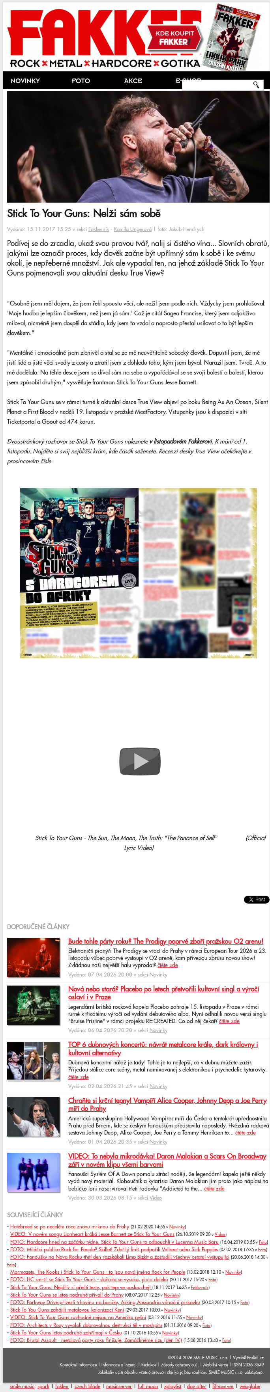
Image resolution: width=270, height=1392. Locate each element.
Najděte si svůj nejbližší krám (69, 451)
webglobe (250, 1386)
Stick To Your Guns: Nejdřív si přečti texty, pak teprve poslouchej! (81, 1287)
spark (43, 1386)
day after (196, 1386)
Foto (263, 1242)
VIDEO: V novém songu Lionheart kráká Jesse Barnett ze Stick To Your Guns (92, 1234)
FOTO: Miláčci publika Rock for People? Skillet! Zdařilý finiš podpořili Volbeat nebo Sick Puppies (114, 1249)
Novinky (158, 975)
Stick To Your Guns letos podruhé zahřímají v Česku (66, 1333)
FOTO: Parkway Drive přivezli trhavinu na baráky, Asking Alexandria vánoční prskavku (105, 1302)
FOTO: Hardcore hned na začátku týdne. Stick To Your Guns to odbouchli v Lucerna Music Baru (114, 1242)
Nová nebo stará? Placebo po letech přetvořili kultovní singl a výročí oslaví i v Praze (163, 993)
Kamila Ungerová (133, 229)
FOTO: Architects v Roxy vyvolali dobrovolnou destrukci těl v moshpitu (86, 1325)
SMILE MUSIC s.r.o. (210, 1357)
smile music (22, 1386)
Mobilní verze (215, 1365)
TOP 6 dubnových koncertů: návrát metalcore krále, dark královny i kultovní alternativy (163, 1049)
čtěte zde (168, 965)
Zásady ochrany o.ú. (180, 1365)
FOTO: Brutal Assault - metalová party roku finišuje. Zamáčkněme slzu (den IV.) (96, 1340)
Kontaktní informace (78, 1365)
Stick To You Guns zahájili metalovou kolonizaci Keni (67, 1310)
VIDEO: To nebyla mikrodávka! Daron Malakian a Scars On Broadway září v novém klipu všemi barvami (167, 1160)
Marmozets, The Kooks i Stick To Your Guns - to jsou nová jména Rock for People (97, 1272)
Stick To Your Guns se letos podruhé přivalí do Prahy (67, 1295)
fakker (62, 1386)
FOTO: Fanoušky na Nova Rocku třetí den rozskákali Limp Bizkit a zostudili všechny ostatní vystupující (119, 1257)
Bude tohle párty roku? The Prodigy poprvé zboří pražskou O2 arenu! (165, 942)
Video (156, 1198)
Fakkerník (98, 229)
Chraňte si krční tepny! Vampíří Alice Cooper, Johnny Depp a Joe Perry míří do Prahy (167, 1105)
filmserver (223, 1386)
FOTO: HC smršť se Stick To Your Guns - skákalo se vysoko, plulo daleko (89, 1279)
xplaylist (172, 1386)
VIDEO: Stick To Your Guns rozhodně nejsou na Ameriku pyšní (78, 1317)
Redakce (148, 1365)
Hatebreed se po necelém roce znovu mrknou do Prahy (69, 1227)
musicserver (119, 1386)
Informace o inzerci (119, 1365)
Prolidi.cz (255, 1357)
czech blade (87, 1386)
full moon (148, 1386)
